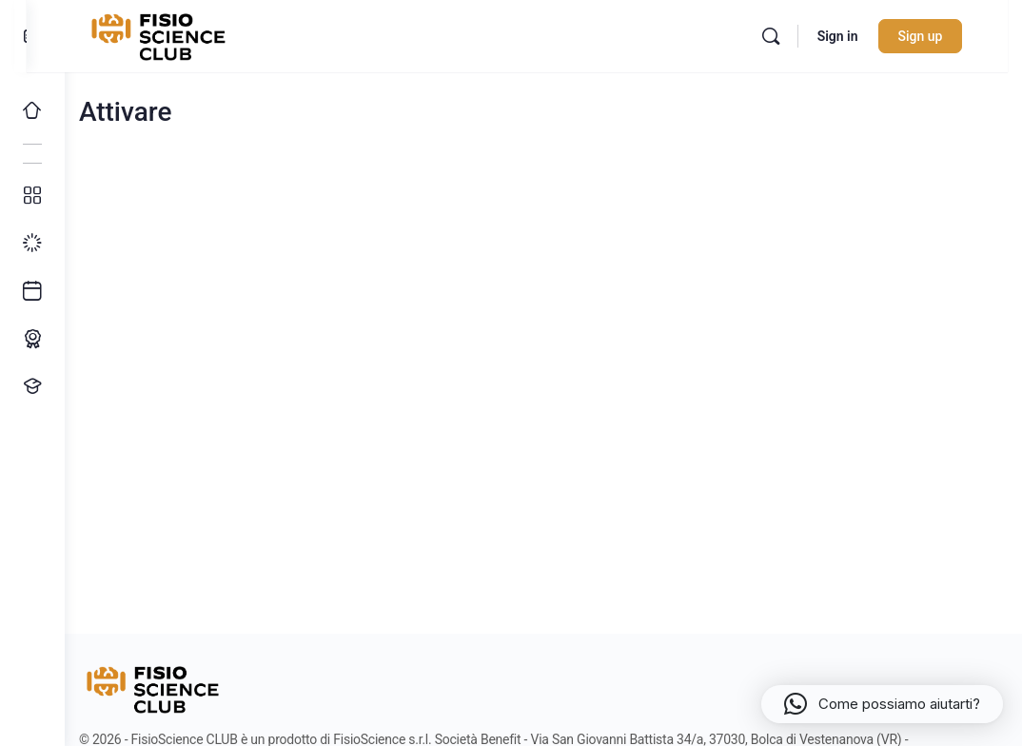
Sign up (939, 36)
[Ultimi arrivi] (32, 291)
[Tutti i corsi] (32, 196)
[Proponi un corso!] (32, 386)
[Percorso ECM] (32, 339)
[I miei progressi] (32, 243)
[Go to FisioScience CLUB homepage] (193, 34)
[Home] (32, 110)
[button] (882, 704)
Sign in (856, 36)
